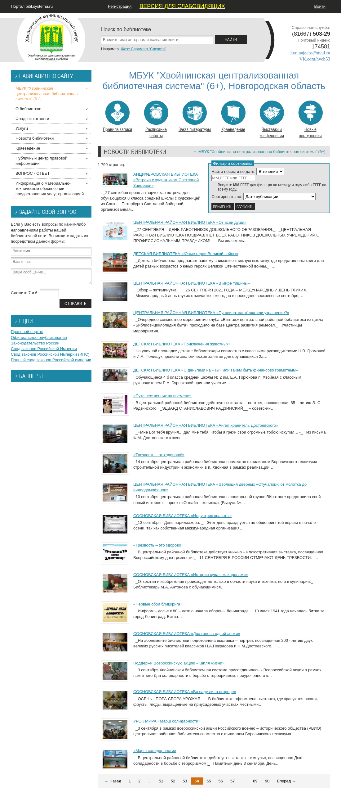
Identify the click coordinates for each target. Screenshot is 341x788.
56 (221, 781)
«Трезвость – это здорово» (158, 545)
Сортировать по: (226, 196)
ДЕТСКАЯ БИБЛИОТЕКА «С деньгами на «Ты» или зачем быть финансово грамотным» (215, 370)
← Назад (112, 781)
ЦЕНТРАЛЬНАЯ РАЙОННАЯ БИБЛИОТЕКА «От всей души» (189, 222)
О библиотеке (28, 108)
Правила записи (117, 116)
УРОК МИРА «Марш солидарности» (167, 721)
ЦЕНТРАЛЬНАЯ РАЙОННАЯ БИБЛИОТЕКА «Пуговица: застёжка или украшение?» (211, 312)
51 (161, 781)
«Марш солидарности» (154, 750)
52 (173, 781)
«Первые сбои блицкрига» (157, 604)
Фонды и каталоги (32, 118)
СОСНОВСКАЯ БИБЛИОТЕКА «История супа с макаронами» (190, 574)
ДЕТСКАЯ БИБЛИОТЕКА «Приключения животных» (182, 344)
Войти (320, 6)
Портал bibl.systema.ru (32, 6)
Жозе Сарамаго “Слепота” (143, 49)
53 (185, 781)
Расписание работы (156, 119)
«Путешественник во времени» (162, 396)
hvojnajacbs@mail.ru (310, 52)
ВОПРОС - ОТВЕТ (33, 173)
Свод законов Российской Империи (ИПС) (50, 354)
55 (208, 781)
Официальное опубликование (39, 337)
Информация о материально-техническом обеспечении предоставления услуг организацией (50, 188)
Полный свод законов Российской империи (51, 360)
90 (267, 781)
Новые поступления (310, 119)
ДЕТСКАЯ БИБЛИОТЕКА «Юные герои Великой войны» (185, 253)
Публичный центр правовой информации (41, 161)
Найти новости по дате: (233, 171)
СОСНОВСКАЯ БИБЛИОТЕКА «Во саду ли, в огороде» (184, 691)
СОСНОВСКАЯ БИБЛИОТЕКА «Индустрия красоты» (182, 515)
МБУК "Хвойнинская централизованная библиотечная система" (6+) (262, 151)
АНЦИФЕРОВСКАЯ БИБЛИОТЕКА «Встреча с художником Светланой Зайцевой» (166, 180)
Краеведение (233, 116)
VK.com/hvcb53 (314, 58)
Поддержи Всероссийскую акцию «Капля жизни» (178, 663)
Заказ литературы (195, 116)
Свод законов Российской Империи (44, 348)
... (149, 781)
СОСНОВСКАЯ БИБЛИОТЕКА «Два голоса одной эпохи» (186, 633)
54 (197, 781)
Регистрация (119, 6)
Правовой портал (27, 331)
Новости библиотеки (35, 138)
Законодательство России (35, 343)
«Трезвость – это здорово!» (158, 455)
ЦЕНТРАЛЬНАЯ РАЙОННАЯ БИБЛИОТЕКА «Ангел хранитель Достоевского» (205, 425)
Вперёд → (286, 781)
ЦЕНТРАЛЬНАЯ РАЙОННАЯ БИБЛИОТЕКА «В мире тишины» (191, 283)
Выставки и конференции (271, 119)
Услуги (22, 128)
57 (232, 781)
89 (255, 781)
